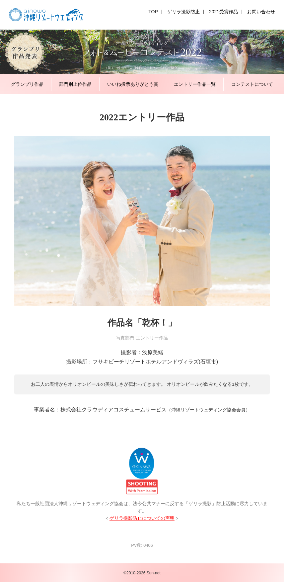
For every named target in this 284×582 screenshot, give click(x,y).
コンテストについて (252, 84)
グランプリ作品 (27, 84)
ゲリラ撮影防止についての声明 (142, 518)
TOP (153, 11)
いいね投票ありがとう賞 (132, 84)
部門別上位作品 (75, 84)
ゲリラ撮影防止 (183, 11)
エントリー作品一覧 (195, 84)
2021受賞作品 (223, 11)
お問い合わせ (261, 11)
